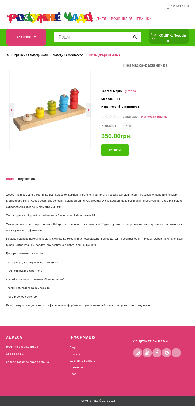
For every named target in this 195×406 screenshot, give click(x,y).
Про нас (75, 353)
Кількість (110, 125)
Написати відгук (152, 116)
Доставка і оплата (82, 359)
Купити (115, 149)
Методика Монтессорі (68, 55)
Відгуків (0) (26, 178)
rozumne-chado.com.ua (22, 345)
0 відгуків (130, 116)
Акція (73, 346)
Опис (10, 178)
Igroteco (130, 91)
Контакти (76, 366)
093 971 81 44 (180, 6)
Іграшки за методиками (31, 55)
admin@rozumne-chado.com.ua (27, 360)
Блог (73, 372)
